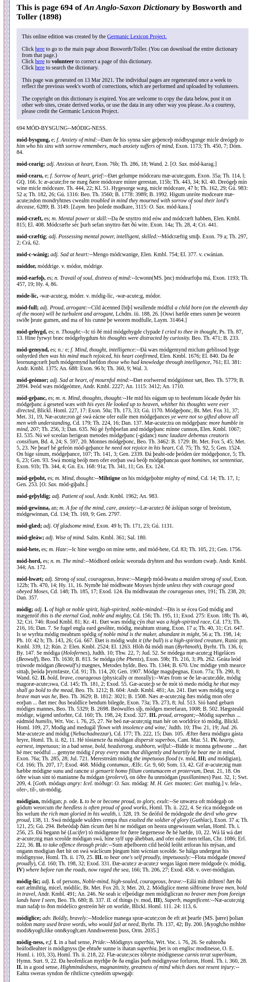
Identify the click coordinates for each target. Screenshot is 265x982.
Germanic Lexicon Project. (137, 36)
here (40, 49)
